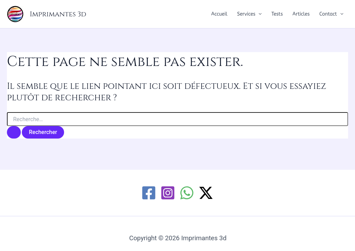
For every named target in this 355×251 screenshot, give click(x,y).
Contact (331, 14)
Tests (277, 14)
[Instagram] (167, 192)
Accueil (219, 14)
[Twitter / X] (205, 192)
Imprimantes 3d (58, 14)
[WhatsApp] (186, 192)
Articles (301, 14)
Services (249, 14)
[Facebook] (148, 192)
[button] (258, 14)
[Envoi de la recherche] (14, 132)
